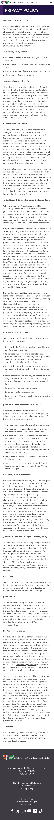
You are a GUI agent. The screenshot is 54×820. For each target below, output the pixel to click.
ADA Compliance (27, 785)
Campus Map (27, 799)
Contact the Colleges (27, 801)
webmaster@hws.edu (26, 664)
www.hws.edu (12, 46)
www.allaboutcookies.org (19, 304)
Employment (27, 804)
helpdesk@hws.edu (16, 741)
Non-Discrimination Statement (27, 783)
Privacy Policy (27, 788)
